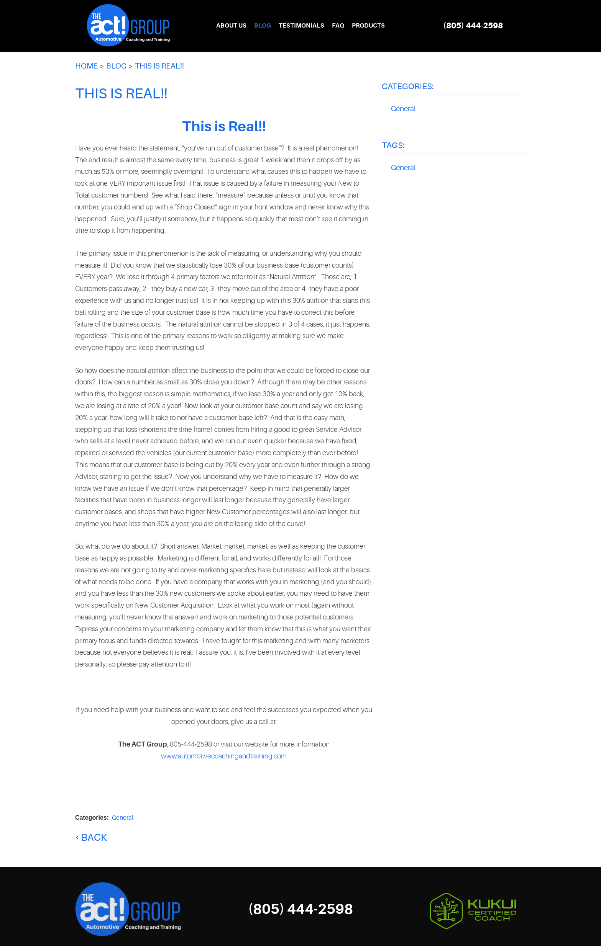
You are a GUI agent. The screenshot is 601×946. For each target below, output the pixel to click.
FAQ (338, 25)
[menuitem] (231, 25)
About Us (231, 25)
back (94, 837)
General (122, 817)
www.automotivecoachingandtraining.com (224, 756)
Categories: (408, 86)
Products (368, 25)
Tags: (393, 145)
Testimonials (301, 25)
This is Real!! (159, 66)
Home (86, 66)
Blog (262, 25)
